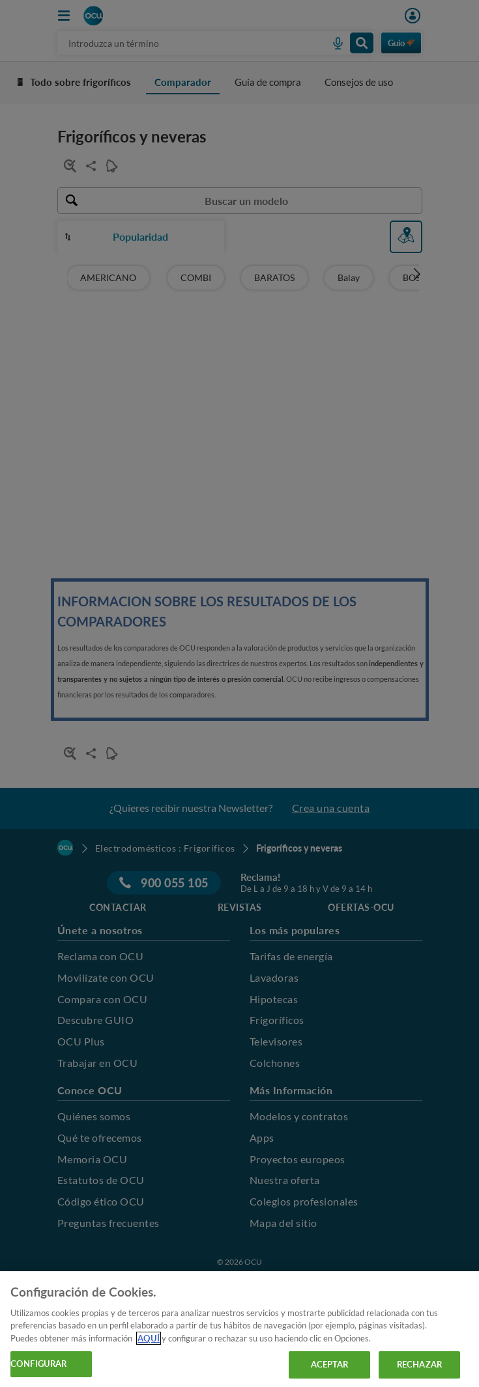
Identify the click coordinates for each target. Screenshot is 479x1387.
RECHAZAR (419, 1364)
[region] (239, 1329)
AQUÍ (149, 1338)
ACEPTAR (330, 1364)
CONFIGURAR (38, 1363)
